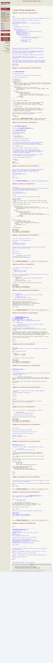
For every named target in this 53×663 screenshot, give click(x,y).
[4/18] (14, 192)
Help (6, 4)
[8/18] (14, 337)
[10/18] (14, 399)
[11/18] (14, 424)
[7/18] (14, 307)
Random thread (4, 20)
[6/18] (14, 273)
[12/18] (14, 449)
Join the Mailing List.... (5, 30)
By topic (2, 24)
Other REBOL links (5, 40)
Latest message (4, 8)
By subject (2, 28)
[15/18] (14, 511)
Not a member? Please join (6, 50)
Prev (2, 14)
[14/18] (14, 492)
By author (2, 27)
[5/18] (14, 212)
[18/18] (14, 606)
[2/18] (14, 78)
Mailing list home (5, 2)
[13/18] (14, 471)
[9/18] (14, 363)
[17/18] (14, 570)
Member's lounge (5, 37)
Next (2, 16)
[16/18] (14, 553)
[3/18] (14, 142)
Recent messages (4, 9)
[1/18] (14, 12)
